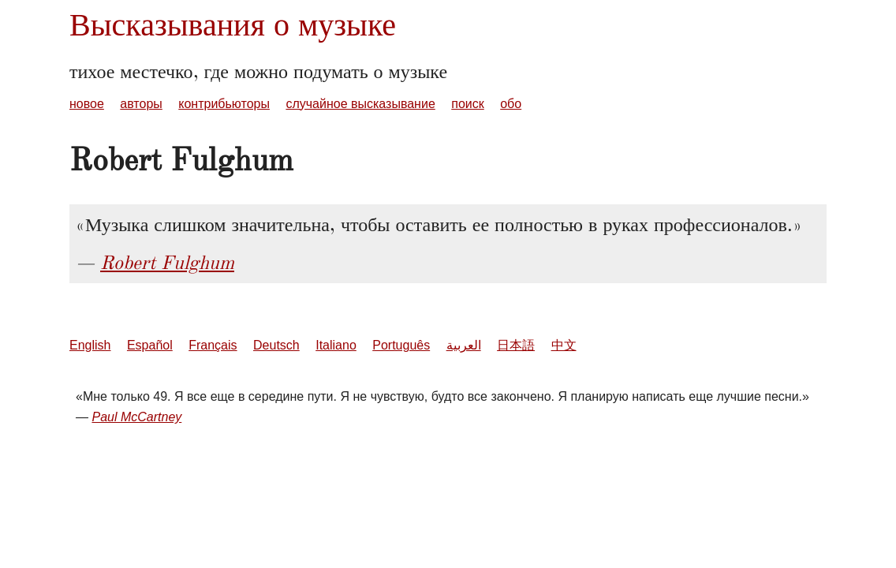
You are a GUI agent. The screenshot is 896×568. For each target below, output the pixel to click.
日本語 (516, 345)
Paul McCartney (136, 417)
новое (86, 103)
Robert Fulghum (167, 263)
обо (510, 103)
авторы (141, 103)
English (89, 345)
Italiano (336, 345)
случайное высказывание (360, 103)
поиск (467, 103)
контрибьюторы (224, 103)
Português (401, 345)
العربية (463, 345)
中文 (564, 345)
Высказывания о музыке (232, 25)
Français (213, 345)
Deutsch (276, 345)
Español (150, 345)
